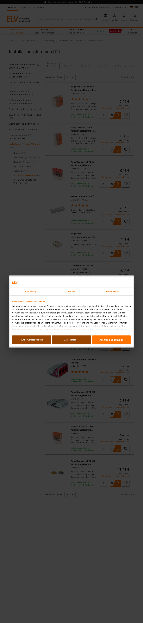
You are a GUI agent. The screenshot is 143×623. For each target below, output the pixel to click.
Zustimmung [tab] (30, 291)
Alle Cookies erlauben (111, 339)
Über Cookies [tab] (112, 291)
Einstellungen (72, 339)
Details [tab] (71, 291)
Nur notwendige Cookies (32, 339)
